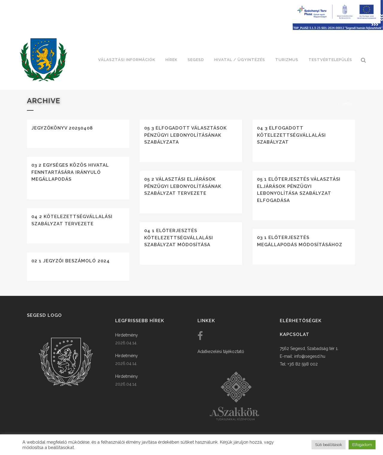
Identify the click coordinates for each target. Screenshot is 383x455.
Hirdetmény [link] (126, 335)
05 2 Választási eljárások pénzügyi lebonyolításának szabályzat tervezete (182, 186)
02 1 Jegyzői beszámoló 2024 (70, 261)
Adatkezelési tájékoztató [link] (220, 351)
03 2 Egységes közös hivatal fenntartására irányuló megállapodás (70, 172)
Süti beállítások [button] (328, 444)
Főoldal (345, 103)
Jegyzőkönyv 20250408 (62, 128)
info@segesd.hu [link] (309, 356)
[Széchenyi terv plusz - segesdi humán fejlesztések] (338, 28)
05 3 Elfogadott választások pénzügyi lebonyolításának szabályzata (185, 135)
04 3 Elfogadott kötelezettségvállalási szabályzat (291, 135)
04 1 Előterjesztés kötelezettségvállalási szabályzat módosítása (178, 237)
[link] (43, 60)
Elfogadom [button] (362, 444)
